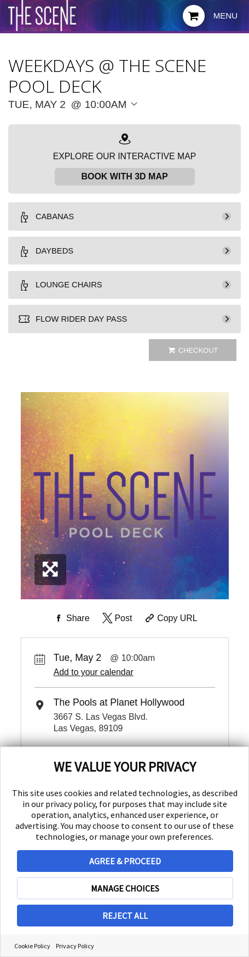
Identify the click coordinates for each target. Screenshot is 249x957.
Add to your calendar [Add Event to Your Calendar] (94, 682)
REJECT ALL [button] (125, 915)
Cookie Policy (32, 946)
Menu (225, 15)
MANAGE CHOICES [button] (125, 888)
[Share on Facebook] (70, 629)
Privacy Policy (75, 946)
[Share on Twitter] (116, 629)
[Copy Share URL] (170, 629)
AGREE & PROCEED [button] (125, 861)
